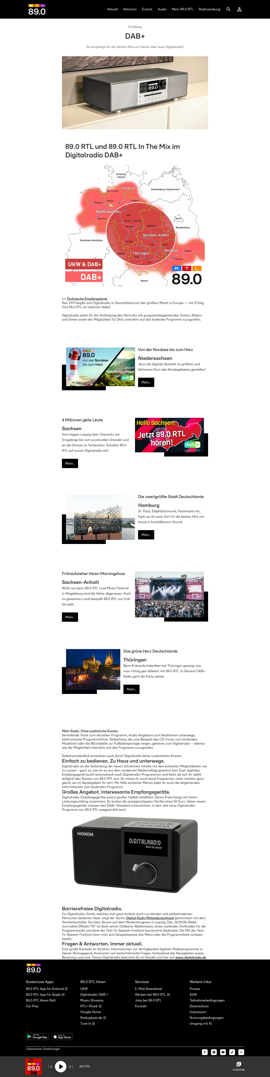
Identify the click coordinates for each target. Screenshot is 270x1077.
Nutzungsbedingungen (207, 1017)
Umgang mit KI (201, 1023)
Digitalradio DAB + (94, 994)
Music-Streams (92, 1000)
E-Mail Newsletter (149, 989)
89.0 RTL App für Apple (43, 994)
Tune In (86, 1023)
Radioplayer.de (91, 1017)
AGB (193, 994)
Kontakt (141, 1006)
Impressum (198, 1012)
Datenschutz (199, 1006)
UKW (84, 989)
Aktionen (130, 9)
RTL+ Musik (89, 1006)
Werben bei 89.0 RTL (151, 994)
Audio (162, 9)
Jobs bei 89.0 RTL (148, 1000)
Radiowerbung (209, 9)
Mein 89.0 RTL (182, 9)
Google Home (90, 1012)
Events (147, 9)
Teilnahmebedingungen (207, 1000)
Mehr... (146, 382)
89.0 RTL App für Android (45, 989)
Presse (195, 989)
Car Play (32, 1006)
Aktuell (112, 9)
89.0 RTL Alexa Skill (40, 1000)
